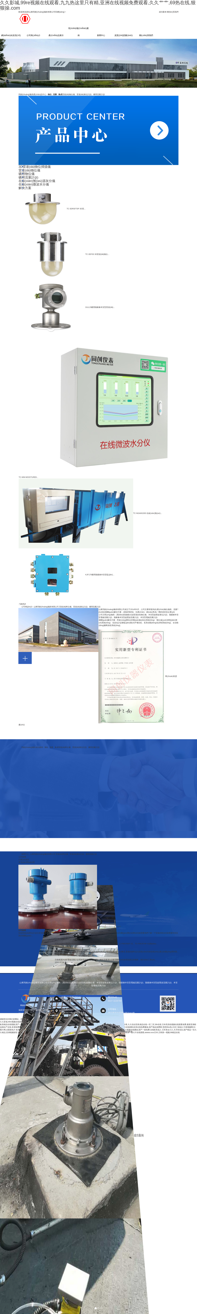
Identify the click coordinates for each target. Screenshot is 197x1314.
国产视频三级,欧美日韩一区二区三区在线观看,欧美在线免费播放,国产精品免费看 (128, 1027)
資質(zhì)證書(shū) (123, 35)
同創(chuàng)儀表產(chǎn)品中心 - (62, 94)
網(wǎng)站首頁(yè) (11, 35)
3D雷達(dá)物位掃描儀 (35, 166)
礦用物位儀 (27, 174)
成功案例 (162, 12)
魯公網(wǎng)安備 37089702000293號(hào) (101, 1015)
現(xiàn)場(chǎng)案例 (78, 29)
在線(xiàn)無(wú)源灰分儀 (37, 181)
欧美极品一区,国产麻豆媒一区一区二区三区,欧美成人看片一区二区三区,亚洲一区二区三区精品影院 (57, 1030)
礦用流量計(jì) (28, 177)
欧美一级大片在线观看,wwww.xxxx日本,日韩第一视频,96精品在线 (152, 1032)
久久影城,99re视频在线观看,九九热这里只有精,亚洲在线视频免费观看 (29, 1022)
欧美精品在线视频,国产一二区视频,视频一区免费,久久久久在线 (26, 1024)
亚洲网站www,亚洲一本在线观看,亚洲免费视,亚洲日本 (40, 1032)
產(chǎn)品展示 (56, 35)
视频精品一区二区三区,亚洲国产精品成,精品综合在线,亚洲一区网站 (80, 1024)
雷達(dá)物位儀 (29, 170)
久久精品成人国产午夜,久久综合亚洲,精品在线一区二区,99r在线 (135, 1024)
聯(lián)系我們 (172, 12)
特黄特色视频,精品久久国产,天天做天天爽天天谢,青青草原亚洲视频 (67, 1027)
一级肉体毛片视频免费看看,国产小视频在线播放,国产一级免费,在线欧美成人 (129, 1030)
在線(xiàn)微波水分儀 (34, 184)
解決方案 (25, 188)
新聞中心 (101, 35)
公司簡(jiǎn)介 (33, 35)
